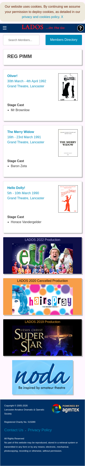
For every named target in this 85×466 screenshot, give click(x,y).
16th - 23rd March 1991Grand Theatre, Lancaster (25, 137)
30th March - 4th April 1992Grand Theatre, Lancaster (26, 81)
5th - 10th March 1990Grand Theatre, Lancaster (25, 193)
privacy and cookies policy (40, 17)
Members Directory (63, 39)
